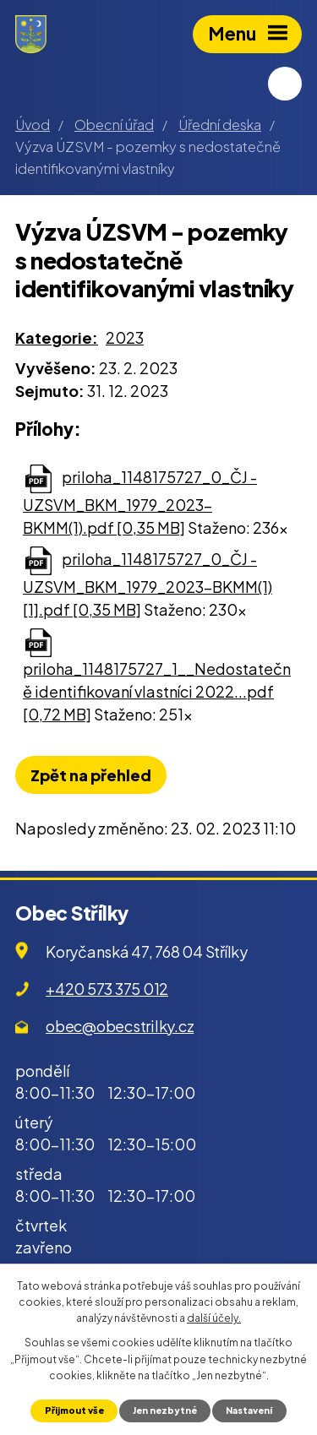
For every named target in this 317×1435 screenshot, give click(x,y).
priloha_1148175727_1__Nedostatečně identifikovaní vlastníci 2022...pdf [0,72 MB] (157, 691)
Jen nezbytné (165, 1410)
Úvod (32, 124)
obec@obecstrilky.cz (120, 1025)
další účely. (214, 1318)
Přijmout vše (74, 1410)
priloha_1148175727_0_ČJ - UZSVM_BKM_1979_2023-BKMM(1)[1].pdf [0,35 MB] (147, 584)
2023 (125, 337)
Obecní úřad (114, 124)
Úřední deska (219, 124)
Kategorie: (56, 337)
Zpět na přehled (90, 775)
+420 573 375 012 (107, 988)
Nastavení (249, 1410)
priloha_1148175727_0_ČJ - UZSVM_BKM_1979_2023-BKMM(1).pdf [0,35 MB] (140, 502)
